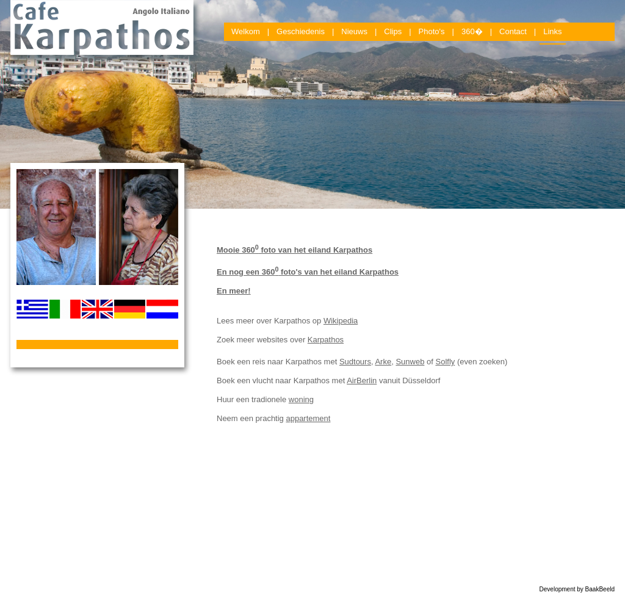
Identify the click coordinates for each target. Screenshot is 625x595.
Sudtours (355, 361)
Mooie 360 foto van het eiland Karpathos (294, 249)
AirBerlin (362, 380)
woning (301, 399)
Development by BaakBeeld (577, 589)
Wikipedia (340, 320)
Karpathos (326, 339)
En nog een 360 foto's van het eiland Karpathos (308, 271)
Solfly (445, 361)
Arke (383, 361)
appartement (308, 418)
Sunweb (410, 361)
